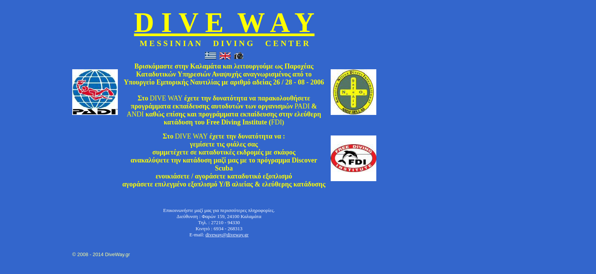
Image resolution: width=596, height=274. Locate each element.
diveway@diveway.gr (227, 234)
